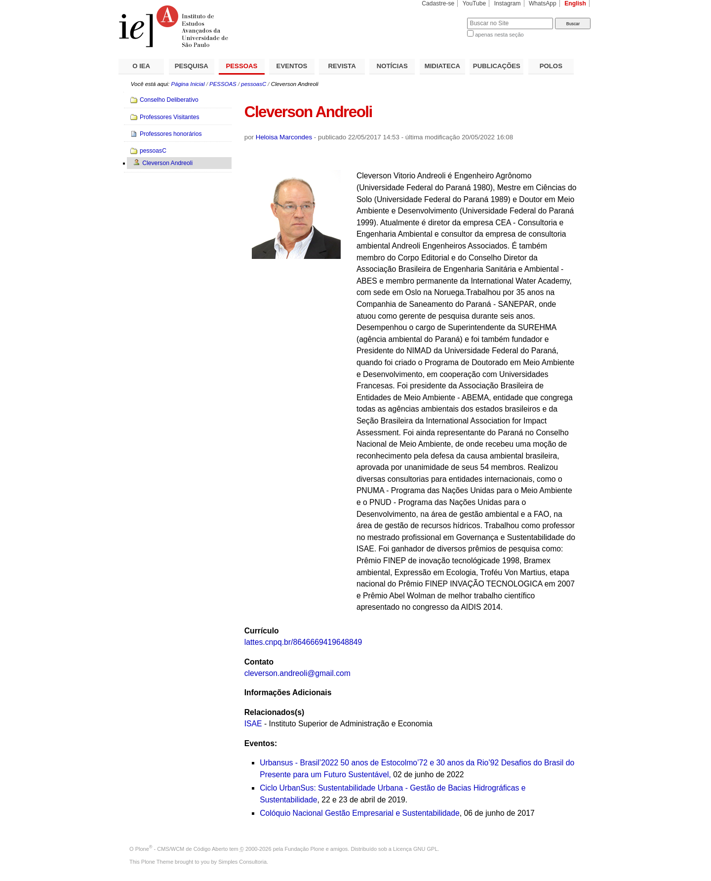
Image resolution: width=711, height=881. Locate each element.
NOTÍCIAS (392, 66)
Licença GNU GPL (415, 849)
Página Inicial (187, 84)
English (575, 3)
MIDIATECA (442, 66)
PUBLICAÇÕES (496, 66)
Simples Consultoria (242, 862)
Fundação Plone (304, 849)
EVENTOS (292, 66)
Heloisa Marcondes (284, 137)
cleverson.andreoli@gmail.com (297, 673)
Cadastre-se (438, 3)
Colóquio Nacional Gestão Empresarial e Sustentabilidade (360, 813)
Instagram (507, 3)
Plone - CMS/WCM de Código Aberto (181, 849)
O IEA (141, 66)
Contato (259, 662)
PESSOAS (242, 66)
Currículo (261, 631)
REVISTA (342, 66)
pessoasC (253, 84)
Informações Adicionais (288, 692)
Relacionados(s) (274, 712)
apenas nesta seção (499, 35)
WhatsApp (542, 3)
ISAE (253, 723)
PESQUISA (191, 66)
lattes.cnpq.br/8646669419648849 (303, 642)
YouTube (474, 3)
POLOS (551, 66)
